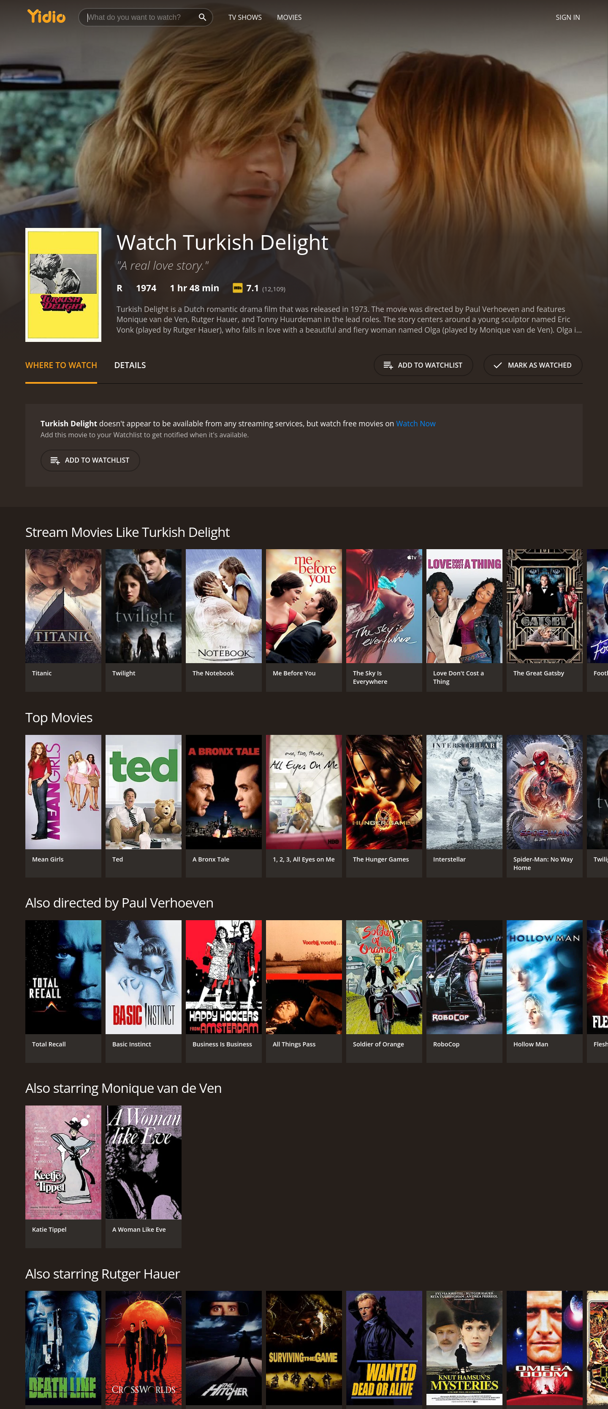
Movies (289, 17)
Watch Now (416, 423)
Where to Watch (61, 365)
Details (130, 365)
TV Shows (245, 17)
